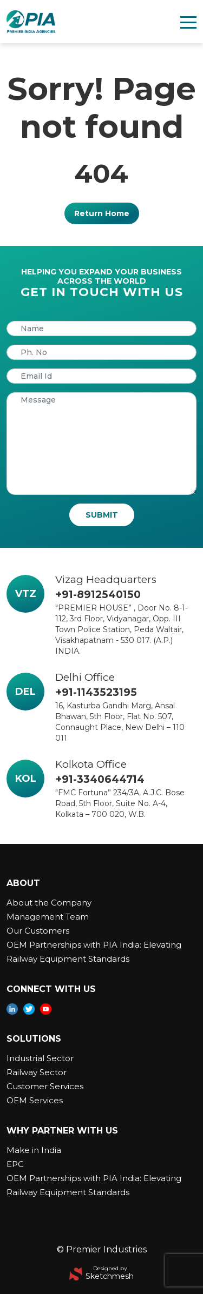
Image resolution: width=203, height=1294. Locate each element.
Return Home (101, 213)
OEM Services (34, 1100)
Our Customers (37, 931)
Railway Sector (36, 1072)
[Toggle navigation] (188, 21)
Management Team (47, 916)
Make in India (33, 1150)
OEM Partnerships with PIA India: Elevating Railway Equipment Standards (93, 952)
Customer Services (44, 1086)
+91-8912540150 (98, 594)
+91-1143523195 (96, 692)
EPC (15, 1164)
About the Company (48, 902)
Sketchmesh (110, 1276)
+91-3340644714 (100, 779)
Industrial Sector (40, 1058)
